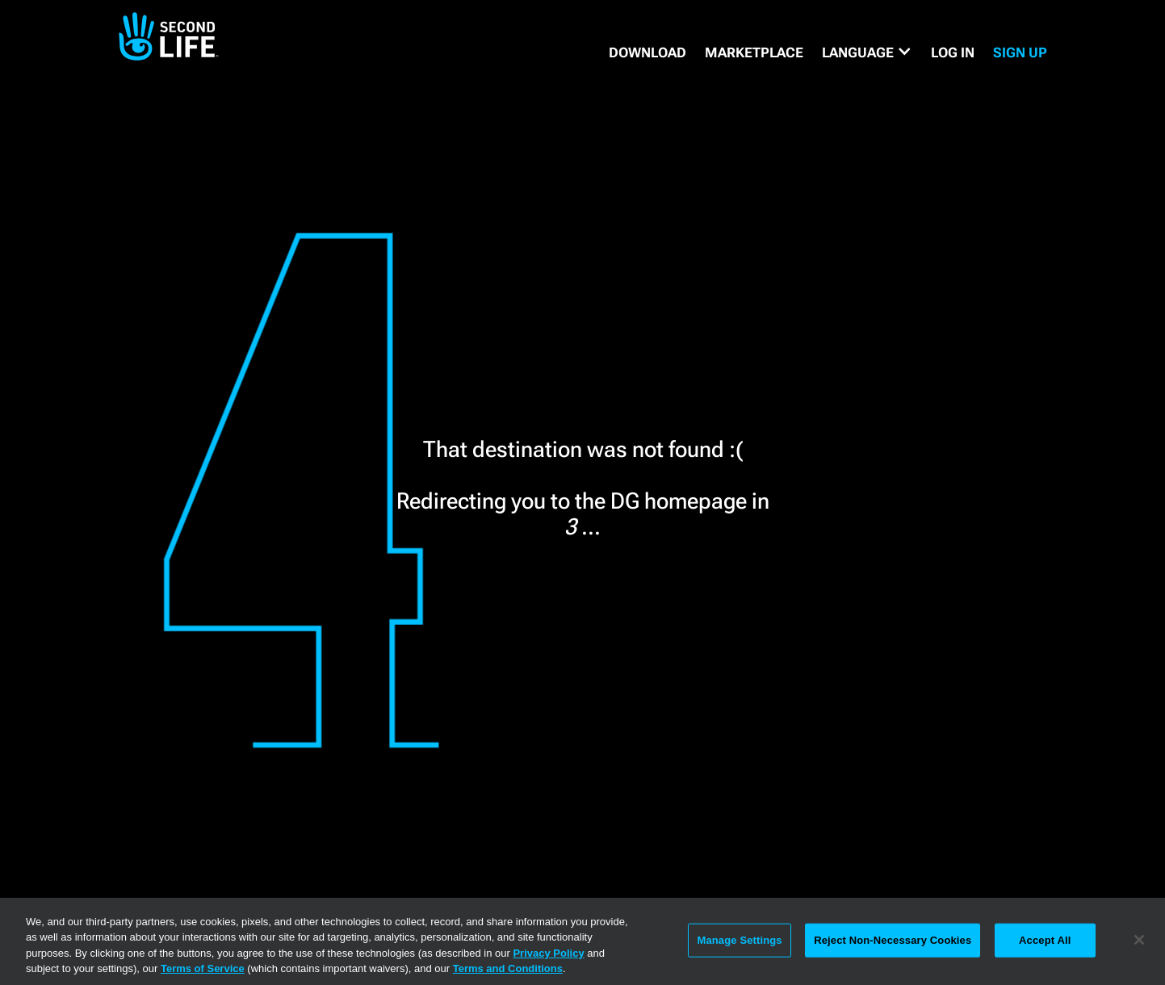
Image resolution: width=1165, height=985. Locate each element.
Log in (952, 52)
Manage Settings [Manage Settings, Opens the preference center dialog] (739, 940)
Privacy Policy (548, 953)
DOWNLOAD (647, 52)
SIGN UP (1020, 52)
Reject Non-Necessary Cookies (892, 940)
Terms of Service (203, 968)
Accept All (1045, 940)
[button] (867, 52)
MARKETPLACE (754, 52)
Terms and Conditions (508, 968)
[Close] (1139, 940)
